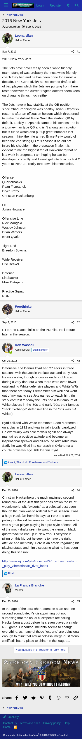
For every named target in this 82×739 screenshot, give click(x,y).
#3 (78, 360)
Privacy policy (52, 723)
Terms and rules (30, 723)
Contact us (10, 723)
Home (7, 727)
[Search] (77, 5)
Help (67, 723)
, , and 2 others (33, 462)
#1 (78, 51)
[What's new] (68, 5)
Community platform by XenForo (35, 735)
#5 (78, 601)
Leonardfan (12, 26)
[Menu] (6, 5)
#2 (78, 322)
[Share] (72, 51)
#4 (78, 490)
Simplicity (11, 717)
